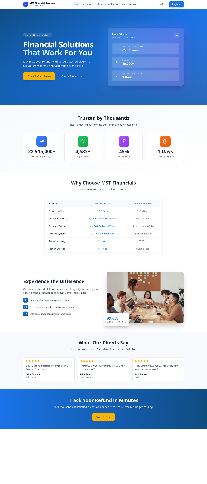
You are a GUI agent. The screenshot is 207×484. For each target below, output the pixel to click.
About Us (87, 4)
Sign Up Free (103, 419)
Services (98, 4)
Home (76, 4)
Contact (132, 4)
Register (176, 4)
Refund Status (111, 4)
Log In (161, 4)
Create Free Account (72, 78)
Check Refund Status (39, 78)
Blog (123, 4)
